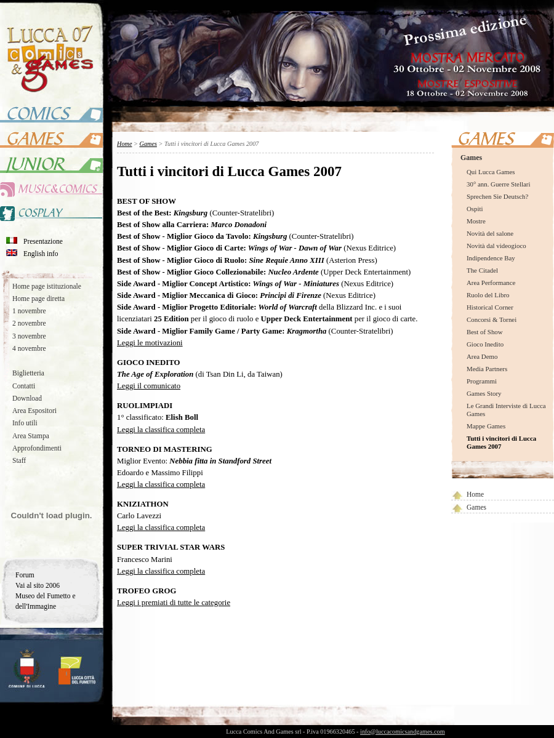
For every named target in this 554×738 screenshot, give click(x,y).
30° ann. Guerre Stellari (498, 184)
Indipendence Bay (491, 258)
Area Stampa (30, 435)
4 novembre (29, 348)
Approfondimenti (37, 448)
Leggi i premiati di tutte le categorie (173, 602)
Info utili (25, 423)
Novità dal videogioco (496, 245)
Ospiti (475, 208)
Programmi (482, 381)
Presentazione (43, 241)
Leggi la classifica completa (161, 429)
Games (471, 157)
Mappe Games (486, 426)
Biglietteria (28, 373)
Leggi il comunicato (148, 386)
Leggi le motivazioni (150, 343)
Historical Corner (490, 307)
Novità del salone (490, 233)
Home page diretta (38, 298)
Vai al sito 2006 (37, 585)
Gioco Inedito (485, 344)
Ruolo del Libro (488, 295)
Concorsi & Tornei (491, 319)
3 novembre (29, 336)
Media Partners (487, 368)
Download (27, 398)
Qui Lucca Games (491, 171)
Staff (19, 460)
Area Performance (491, 282)
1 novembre (29, 311)
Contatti (23, 386)
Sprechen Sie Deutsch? (497, 196)
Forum (24, 575)
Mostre (476, 221)
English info (40, 253)
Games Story (484, 393)
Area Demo (482, 356)
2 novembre (29, 323)
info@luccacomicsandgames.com (402, 731)
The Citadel (482, 270)
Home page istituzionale (46, 286)
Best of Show (485, 331)
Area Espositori (34, 410)
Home (475, 494)
